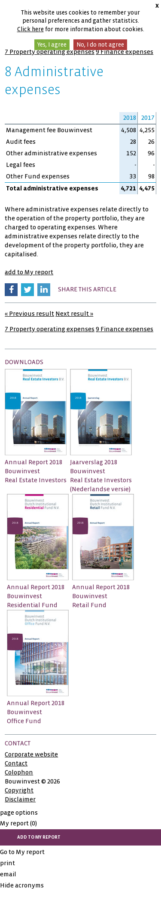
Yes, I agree (52, 45)
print (7, 863)
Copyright (19, 790)
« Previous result (29, 313)
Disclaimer (20, 799)
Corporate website (31, 754)
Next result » (74, 313)
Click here (30, 29)
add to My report (29, 272)
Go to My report (22, 852)
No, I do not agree (100, 45)
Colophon (19, 772)
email (8, 874)
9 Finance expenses (124, 51)
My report (18, 823)
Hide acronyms (22, 885)
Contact (16, 763)
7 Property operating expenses (49, 51)
